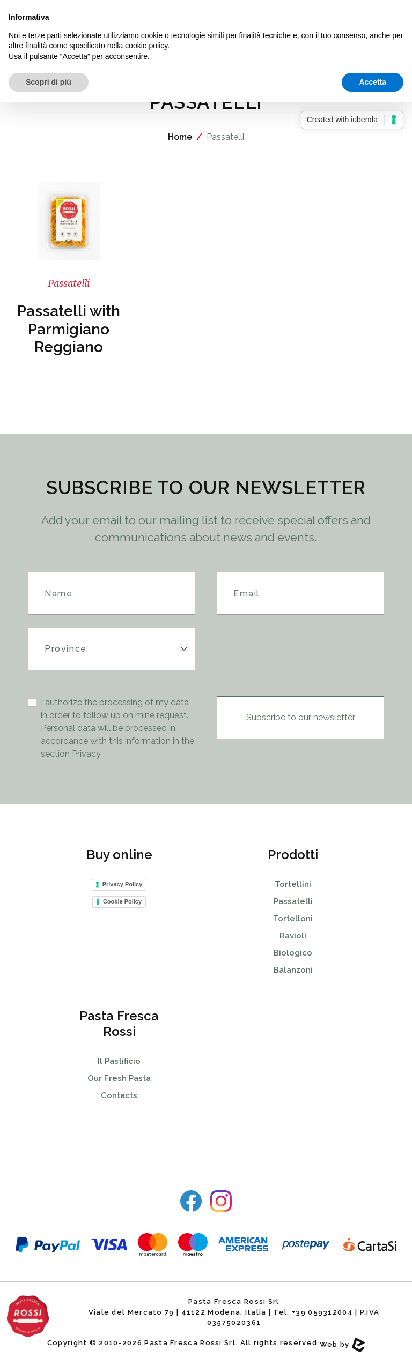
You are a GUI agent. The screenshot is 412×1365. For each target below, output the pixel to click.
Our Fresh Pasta (119, 1078)
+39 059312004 (322, 1312)
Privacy (86, 754)
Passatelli (293, 901)
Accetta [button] (372, 82)
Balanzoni (293, 970)
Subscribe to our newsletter (300, 717)
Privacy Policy (122, 884)
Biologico (293, 953)
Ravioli (292, 936)
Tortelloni (293, 918)
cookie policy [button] (146, 45)
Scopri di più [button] (48, 82)
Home (180, 137)
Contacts (119, 1095)
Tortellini (293, 884)
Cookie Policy (122, 901)
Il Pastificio (119, 1061)
